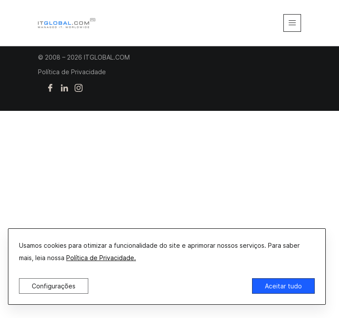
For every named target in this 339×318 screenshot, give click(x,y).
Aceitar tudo (283, 286)
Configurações (53, 286)
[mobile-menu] (292, 23)
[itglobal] (66, 23)
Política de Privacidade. (101, 257)
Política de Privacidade (72, 72)
